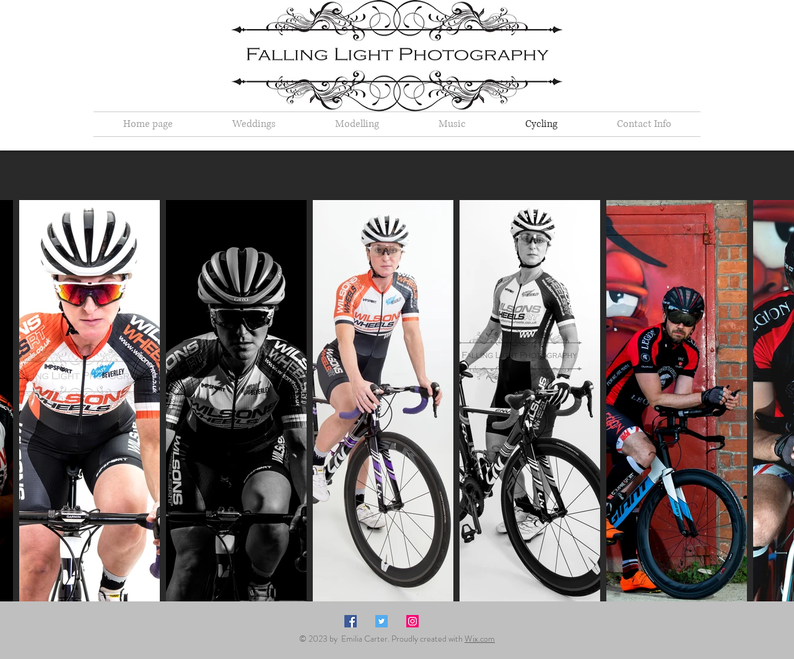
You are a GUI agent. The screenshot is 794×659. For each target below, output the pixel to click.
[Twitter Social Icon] (381, 621)
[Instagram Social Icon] (412, 621)
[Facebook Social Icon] (350, 621)
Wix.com (480, 638)
